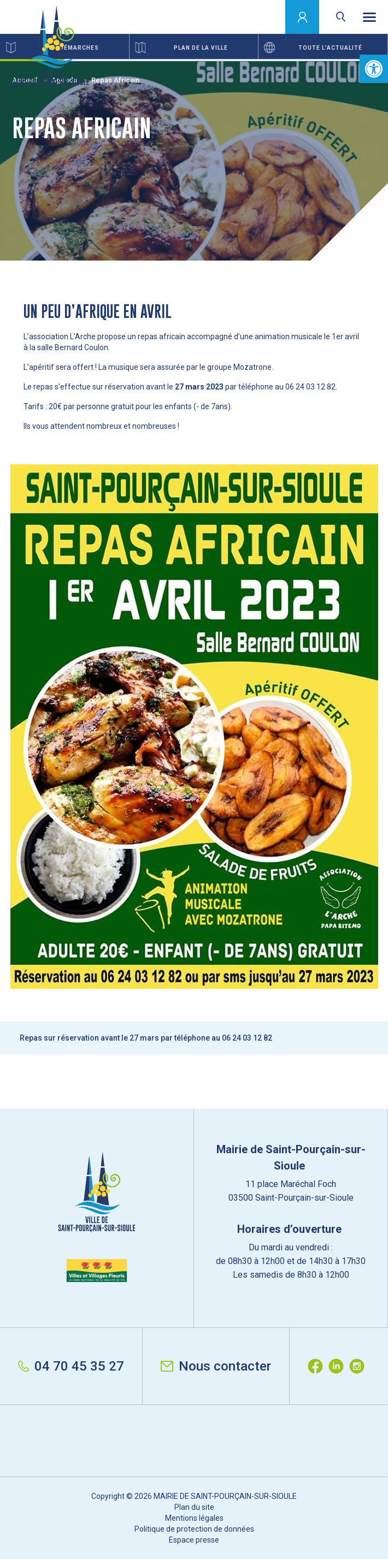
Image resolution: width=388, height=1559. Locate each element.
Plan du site (194, 1507)
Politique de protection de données (194, 1529)
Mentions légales (194, 1518)
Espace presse (194, 1540)
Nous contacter (216, 1366)
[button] (374, 69)
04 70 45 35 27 (71, 1366)
